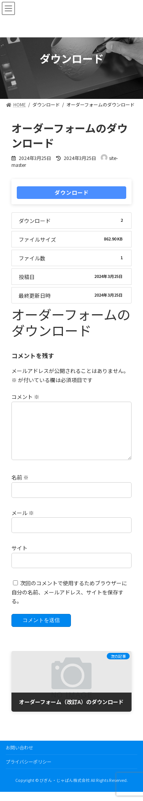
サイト (19, 557)
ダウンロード (72, 192)
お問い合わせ (19, 756)
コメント (25, 396)
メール (22, 522)
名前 (20, 486)
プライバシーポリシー (28, 770)
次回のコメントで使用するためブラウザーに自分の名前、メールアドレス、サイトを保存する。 (69, 601)
